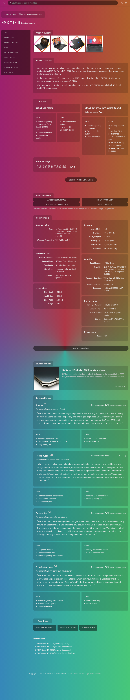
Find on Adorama (105, 204)
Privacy (81, 674)
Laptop (8, 15)
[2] (51, 455)
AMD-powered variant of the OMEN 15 (92, 78)
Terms (76, 674)
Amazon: (56, 200)
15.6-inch (117, 85)
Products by (88, 627)
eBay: (105, 200)
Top (4, 33)
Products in (68, 627)
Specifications (9, 57)
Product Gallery (10, 37)
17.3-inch (45, 88)
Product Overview (10, 42)
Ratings (6, 47)
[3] (49, 512)
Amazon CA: (57, 204)
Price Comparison (10, 52)
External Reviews (10, 67)
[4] (55, 566)
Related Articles (10, 62)
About (70, 674)
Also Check (8, 72)
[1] (45, 404)
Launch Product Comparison (81, 180)
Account (98, 674)
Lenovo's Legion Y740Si (66, 81)
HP (14, 15)
